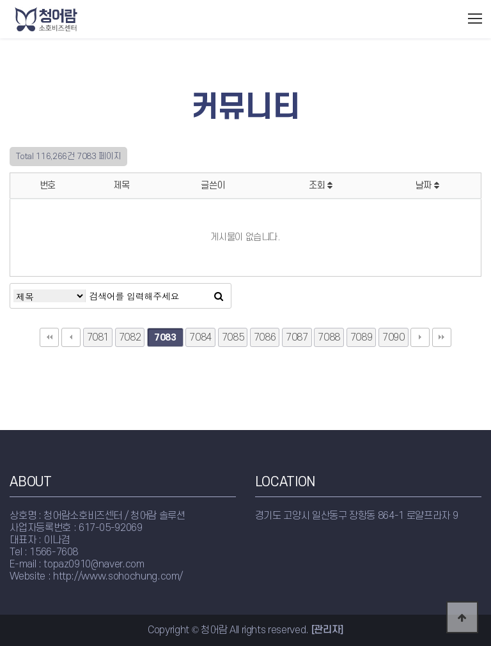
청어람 (72, 19)
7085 (233, 337)
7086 (265, 337)
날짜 (427, 185)
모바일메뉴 (475, 18)
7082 (130, 337)
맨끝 (441, 337)
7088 (329, 337)
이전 (71, 337)
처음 (49, 337)
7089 (361, 337)
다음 (420, 337)
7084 (200, 337)
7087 (297, 337)
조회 (320, 185)
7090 (393, 337)
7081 (98, 337)
